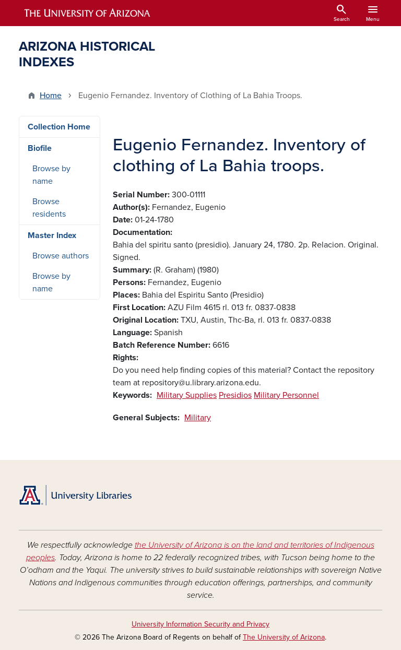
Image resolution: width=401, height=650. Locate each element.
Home (51, 95)
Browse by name (51, 174)
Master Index (52, 235)
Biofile (40, 148)
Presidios (235, 395)
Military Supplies (187, 395)
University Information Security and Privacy (200, 624)
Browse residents (49, 207)
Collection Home (59, 127)
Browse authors (60, 256)
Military (197, 417)
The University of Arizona (284, 637)
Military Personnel (286, 395)
